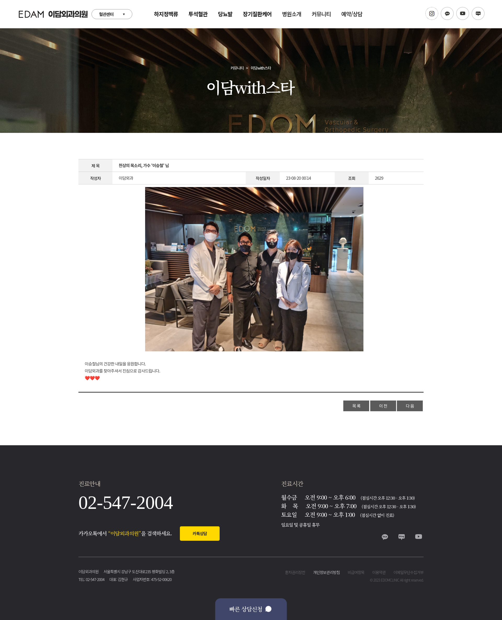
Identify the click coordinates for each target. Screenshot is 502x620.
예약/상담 (351, 14)
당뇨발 (225, 14)
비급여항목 (356, 572)
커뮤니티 (321, 14)
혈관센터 (106, 14)
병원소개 (291, 14)
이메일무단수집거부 (408, 572)
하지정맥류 (166, 14)
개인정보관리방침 (326, 572)
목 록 (356, 406)
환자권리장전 (295, 572)
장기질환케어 (257, 14)
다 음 (410, 406)
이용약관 (379, 572)
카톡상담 (200, 533)
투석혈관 (198, 14)
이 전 (383, 406)
